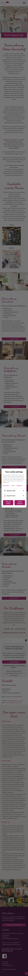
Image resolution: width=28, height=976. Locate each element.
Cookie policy (19, 485)
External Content (11, 495)
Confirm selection (19, 502)
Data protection (6, 485)
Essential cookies (11, 490)
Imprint (12, 485)
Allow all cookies (8, 502)
